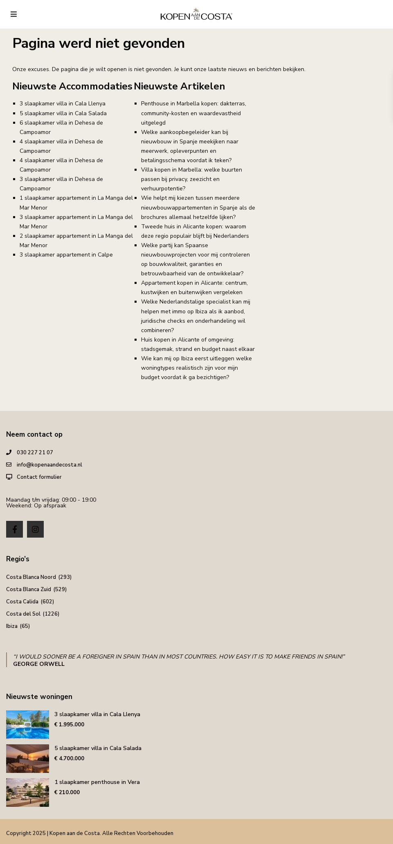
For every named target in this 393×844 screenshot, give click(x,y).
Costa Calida (22, 601)
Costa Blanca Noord (31, 577)
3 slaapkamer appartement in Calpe (66, 255)
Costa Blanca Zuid (28, 589)
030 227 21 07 (35, 452)
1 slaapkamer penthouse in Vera (97, 782)
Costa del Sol (23, 614)
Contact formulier (39, 477)
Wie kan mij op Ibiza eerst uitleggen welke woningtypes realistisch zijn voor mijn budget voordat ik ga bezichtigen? (196, 368)
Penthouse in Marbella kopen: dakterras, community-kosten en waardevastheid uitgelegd (193, 113)
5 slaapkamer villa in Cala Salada (63, 113)
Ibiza (12, 626)
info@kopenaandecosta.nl (49, 465)
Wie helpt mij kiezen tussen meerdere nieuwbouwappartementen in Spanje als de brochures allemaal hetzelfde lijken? (198, 207)
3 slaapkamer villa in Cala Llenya (63, 103)
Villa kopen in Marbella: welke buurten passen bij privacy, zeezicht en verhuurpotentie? (191, 179)
